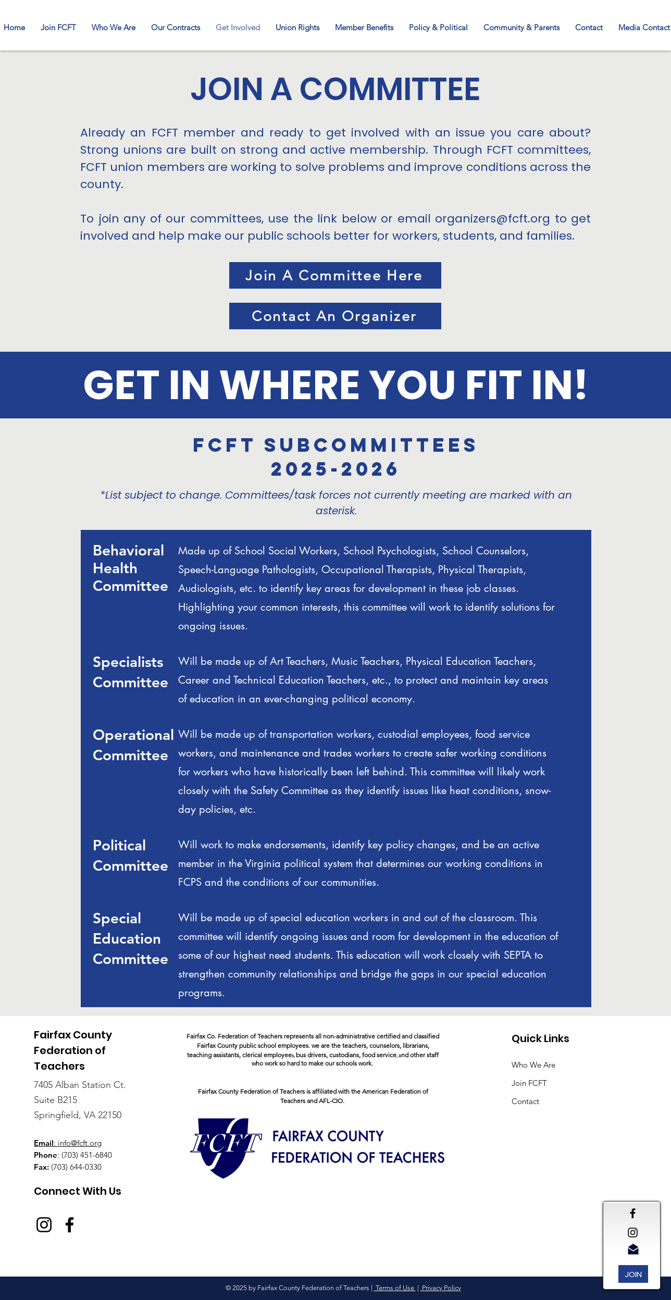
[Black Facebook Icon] (632, 1213)
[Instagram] (44, 1225)
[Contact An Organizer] (335, 316)
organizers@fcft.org (492, 219)
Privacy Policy (440, 1288)
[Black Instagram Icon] (632, 1232)
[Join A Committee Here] (335, 275)
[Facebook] (69, 1225)
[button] (175, 27)
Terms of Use (395, 1288)
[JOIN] (633, 1274)
